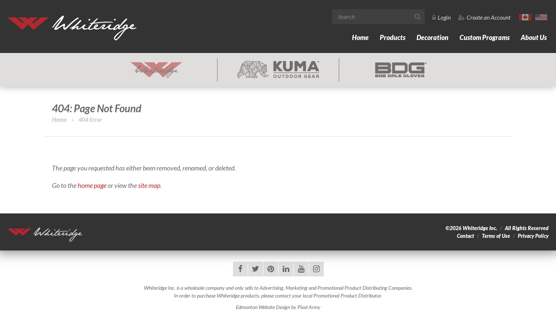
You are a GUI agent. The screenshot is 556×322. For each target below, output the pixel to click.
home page (92, 185)
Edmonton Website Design (263, 307)
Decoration (432, 37)
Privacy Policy (533, 236)
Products (392, 37)
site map (149, 185)
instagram (316, 269)
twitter (255, 269)
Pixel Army (308, 307)
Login (441, 17)
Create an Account (484, 17)
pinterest (270, 269)
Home (360, 37)
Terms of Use (496, 236)
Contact (465, 236)
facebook (240, 269)
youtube (301, 269)
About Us (534, 37)
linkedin (286, 269)
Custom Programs (485, 37)
